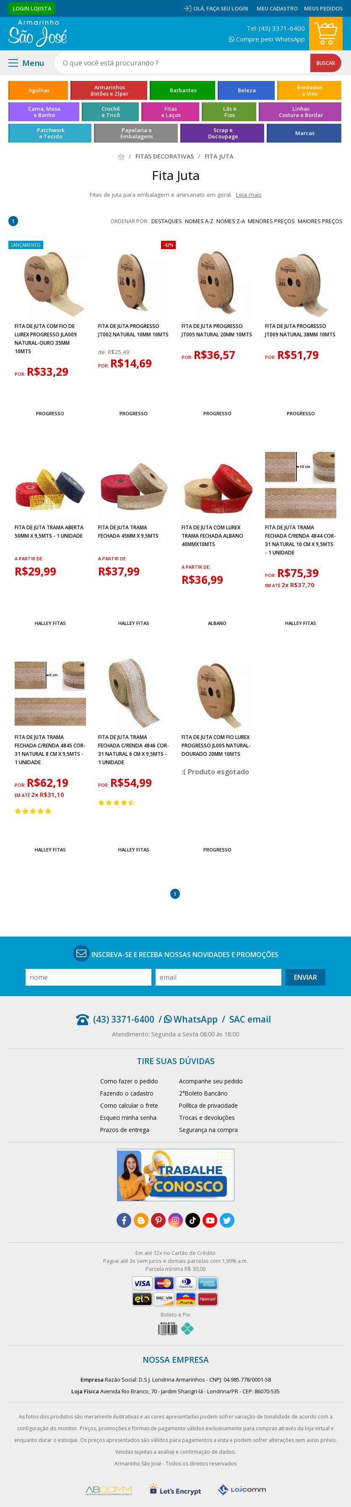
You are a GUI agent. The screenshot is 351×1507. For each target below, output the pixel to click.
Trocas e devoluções (207, 1118)
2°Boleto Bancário (203, 1093)
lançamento (25, 245)
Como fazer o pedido (129, 1081)
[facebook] (124, 1220)
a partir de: (29, 559)
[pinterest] (158, 1220)
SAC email (250, 1019)
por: (21, 374)
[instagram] (175, 1220)
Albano (217, 623)
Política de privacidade (208, 1105)
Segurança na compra (208, 1130)
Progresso (50, 413)
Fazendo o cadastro (126, 1093)
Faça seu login (227, 8)
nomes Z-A (230, 221)
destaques (166, 221)
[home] (37, 33)
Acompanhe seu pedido (211, 1081)
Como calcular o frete (129, 1105)
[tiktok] (192, 1220)
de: (103, 352)
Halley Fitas (50, 623)
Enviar (305, 977)
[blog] (141, 1220)
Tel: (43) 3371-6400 (276, 28)
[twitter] (227, 1220)
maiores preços (320, 221)
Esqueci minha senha (128, 1118)
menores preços (271, 221)
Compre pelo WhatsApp (267, 39)
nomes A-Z (199, 221)
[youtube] (210, 1220)
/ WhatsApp (188, 1019)
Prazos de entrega (124, 1130)
